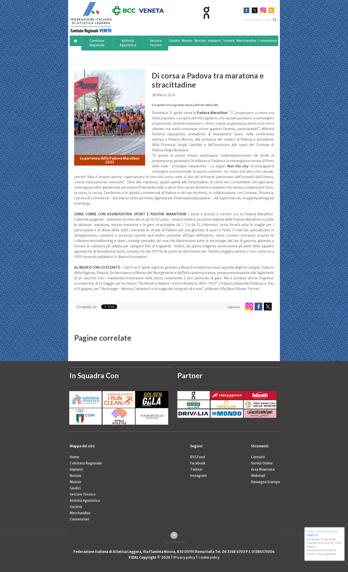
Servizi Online (262, 463)
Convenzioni (267, 41)
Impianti (214, 41)
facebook (246, 10)
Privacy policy (184, 557)
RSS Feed (197, 457)
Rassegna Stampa (265, 482)
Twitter (196, 469)
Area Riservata (263, 469)
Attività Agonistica (128, 43)
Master (187, 41)
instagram (263, 10)
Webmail (258, 476)
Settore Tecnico (156, 43)
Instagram (198, 476)
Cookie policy (208, 557)
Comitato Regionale (97, 43)
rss (271, 10)
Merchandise (246, 41)
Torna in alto (174, 542)
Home (74, 457)
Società (228, 41)
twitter (254, 10)
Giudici (174, 41)
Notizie (200, 41)
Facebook (197, 463)
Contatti (258, 457)
